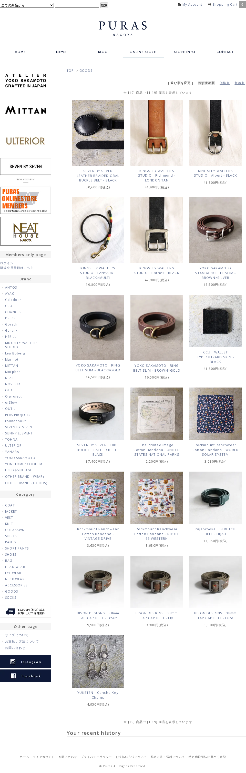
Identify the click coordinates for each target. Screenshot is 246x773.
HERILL (10, 336)
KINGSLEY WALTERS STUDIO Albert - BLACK (215, 173)
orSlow (11, 402)
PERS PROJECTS (17, 415)
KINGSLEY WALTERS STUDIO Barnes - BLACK (156, 270)
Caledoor (13, 300)
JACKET (11, 511)
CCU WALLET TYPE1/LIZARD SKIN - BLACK (215, 357)
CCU (9, 306)
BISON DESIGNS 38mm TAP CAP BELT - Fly (157, 615)
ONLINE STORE (143, 51)
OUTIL (10, 408)
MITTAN (11, 365)
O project (13, 396)
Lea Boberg (15, 353)
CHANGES (13, 312)
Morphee (12, 372)
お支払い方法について (22, 641)
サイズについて (17, 635)
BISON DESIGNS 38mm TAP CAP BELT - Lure (215, 615)
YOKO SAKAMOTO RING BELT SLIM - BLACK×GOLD (98, 367)
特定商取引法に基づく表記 (207, 757)
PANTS (10, 542)
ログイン (7, 263)
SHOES (10, 554)
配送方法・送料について (168, 757)
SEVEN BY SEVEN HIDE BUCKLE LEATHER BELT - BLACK (98, 450)
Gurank (11, 330)
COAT (10, 505)
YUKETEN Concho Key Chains (98, 695)
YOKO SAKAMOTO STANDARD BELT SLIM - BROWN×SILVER (215, 273)
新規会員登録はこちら (17, 268)
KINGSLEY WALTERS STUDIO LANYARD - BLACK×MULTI (98, 273)
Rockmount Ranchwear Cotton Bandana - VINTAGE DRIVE (99, 534)
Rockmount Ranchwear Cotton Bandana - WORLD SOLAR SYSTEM (216, 450)
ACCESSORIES (16, 585)
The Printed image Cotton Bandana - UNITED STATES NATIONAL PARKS (157, 450)
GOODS (85, 70)
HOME (20, 51)
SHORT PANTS (17, 548)
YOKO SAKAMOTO (20, 458)
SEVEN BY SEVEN (18, 427)
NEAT (9, 378)
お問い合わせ (15, 648)
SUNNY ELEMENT (19, 433)
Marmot (11, 359)
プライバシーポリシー (96, 757)
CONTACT (225, 51)
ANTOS (11, 287)
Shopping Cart (229, 4)
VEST (9, 517)
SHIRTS (11, 536)
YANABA (12, 452)
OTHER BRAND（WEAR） (25, 476)
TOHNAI (12, 439)
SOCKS (10, 597)
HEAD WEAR (15, 567)
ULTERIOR (13, 445)
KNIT (9, 524)
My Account (192, 4)
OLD (9, 390)
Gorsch (11, 324)
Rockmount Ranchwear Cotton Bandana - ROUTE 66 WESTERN (157, 534)
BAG (9, 560)
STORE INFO (184, 51)
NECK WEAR (15, 579)
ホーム (24, 757)
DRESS (10, 318)
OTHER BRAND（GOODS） (27, 483)
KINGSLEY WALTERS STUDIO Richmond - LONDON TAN (157, 175)
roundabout (15, 421)
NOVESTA (13, 384)
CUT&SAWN (15, 530)
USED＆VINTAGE (18, 470)
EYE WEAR (13, 573)
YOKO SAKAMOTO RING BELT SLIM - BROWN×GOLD (156, 368)
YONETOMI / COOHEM (23, 464)
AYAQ (10, 293)
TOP (70, 70)
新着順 (239, 83)
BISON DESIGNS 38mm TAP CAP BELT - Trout (98, 615)
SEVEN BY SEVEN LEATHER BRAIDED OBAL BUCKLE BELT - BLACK (98, 175)
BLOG (102, 51)
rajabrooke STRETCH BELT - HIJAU (216, 531)
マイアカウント (44, 757)
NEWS (61, 51)
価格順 (225, 83)
